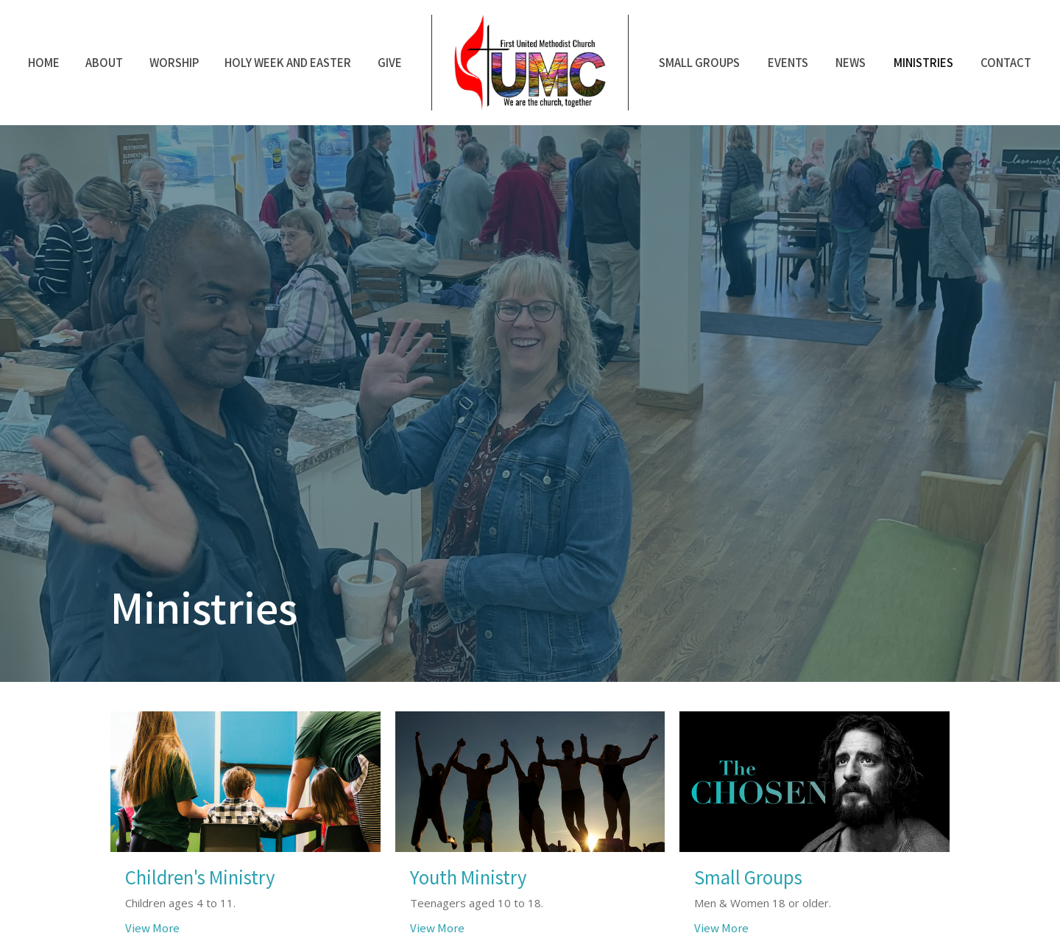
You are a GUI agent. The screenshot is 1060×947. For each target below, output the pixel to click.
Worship (174, 62)
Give (390, 62)
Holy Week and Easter (288, 62)
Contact (1006, 62)
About (104, 62)
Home (44, 62)
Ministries (923, 62)
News (850, 62)
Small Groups (699, 62)
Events (788, 62)
